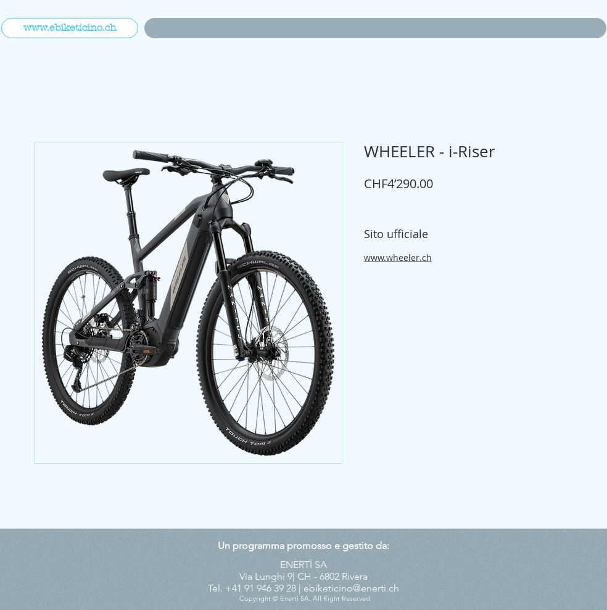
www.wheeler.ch (398, 257)
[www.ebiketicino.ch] (69, 28)
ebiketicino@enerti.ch (351, 588)
